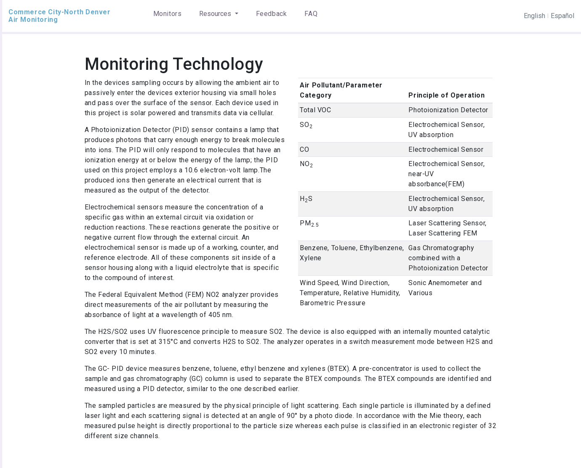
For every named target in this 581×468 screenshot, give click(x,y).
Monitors (167, 14)
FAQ (310, 14)
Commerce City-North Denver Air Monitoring (59, 16)
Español (562, 16)
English (534, 16)
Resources (216, 14)
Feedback (271, 14)
